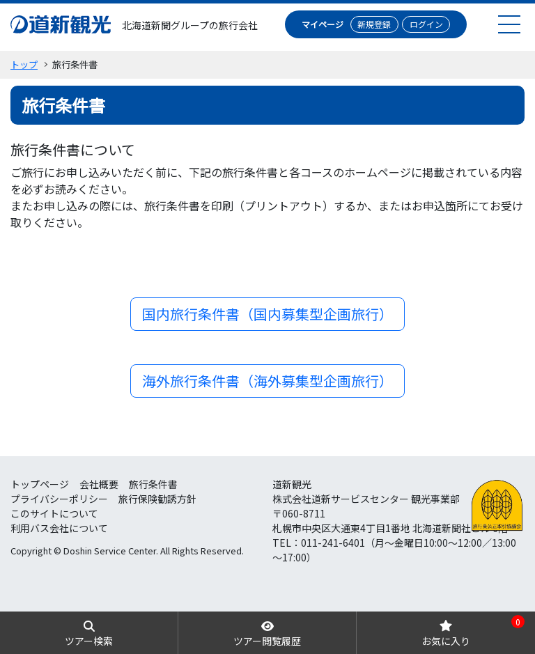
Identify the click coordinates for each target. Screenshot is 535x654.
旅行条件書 (153, 484)
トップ (24, 64)
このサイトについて (54, 513)
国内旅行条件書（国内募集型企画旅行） (267, 314)
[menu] (509, 24)
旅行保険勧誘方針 (157, 499)
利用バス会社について (59, 528)
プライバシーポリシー (59, 499)
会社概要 (98, 484)
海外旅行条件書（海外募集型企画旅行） (267, 381)
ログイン (426, 24)
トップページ (39, 484)
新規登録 (374, 24)
